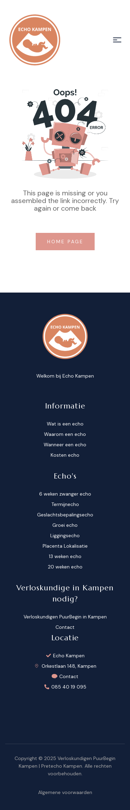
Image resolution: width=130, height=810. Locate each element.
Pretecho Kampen (61, 766)
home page (66, 241)
